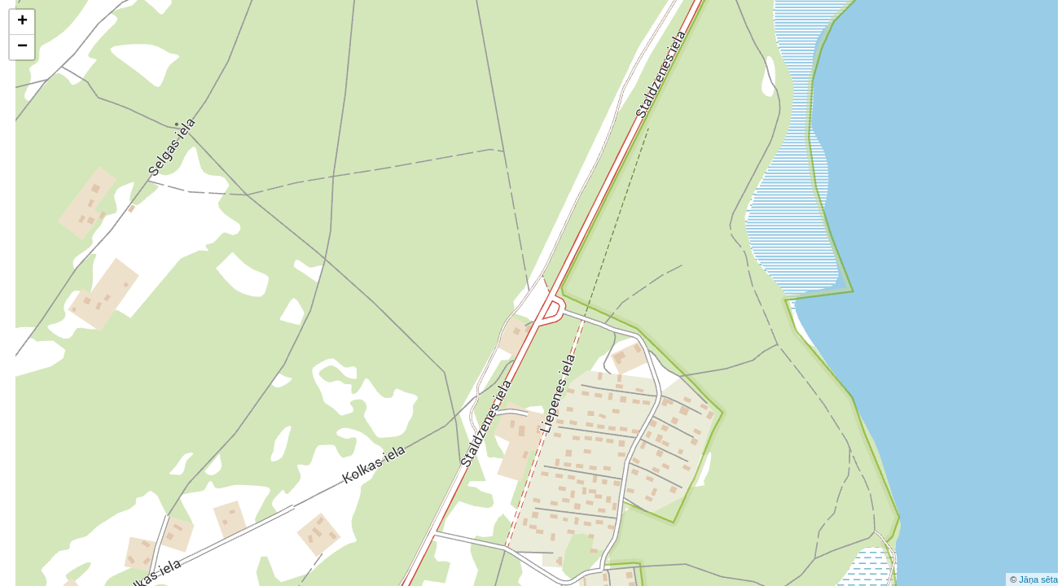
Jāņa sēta (1038, 579)
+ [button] (22, 22)
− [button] (22, 47)
